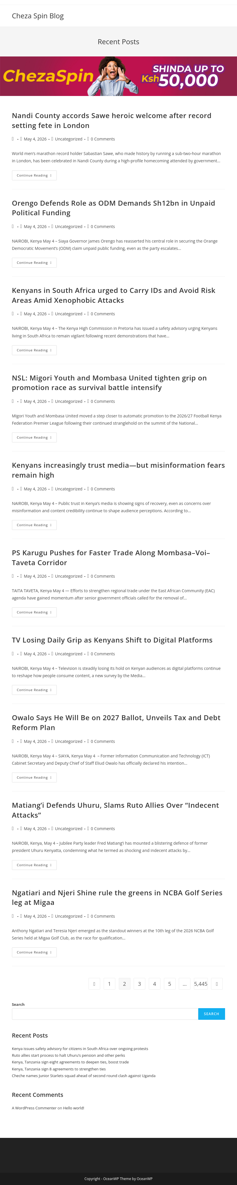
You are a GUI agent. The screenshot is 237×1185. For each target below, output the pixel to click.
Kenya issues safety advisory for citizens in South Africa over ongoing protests (80, 1048)
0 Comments (103, 139)
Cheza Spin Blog (38, 15)
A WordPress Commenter (34, 1108)
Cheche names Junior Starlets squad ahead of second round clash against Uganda (83, 1075)
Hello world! (73, 1108)
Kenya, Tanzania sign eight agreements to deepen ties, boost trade (70, 1062)
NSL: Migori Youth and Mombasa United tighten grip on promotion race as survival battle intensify (109, 382)
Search (18, 1004)
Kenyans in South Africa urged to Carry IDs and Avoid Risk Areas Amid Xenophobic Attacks (113, 295)
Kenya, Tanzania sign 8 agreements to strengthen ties (59, 1069)
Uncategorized (68, 139)
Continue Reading (37, 176)
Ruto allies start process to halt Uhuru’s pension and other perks (68, 1055)
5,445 (201, 983)
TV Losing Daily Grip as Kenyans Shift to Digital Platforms (112, 640)
